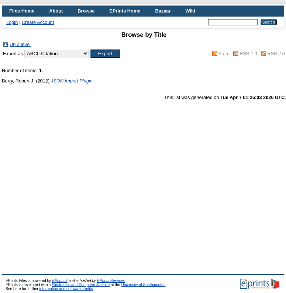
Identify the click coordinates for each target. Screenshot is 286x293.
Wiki (190, 11)
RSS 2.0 (276, 53)
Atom (224, 53)
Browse (85, 11)
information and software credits (66, 289)
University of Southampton (143, 285)
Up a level (20, 44)
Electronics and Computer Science (81, 285)
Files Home (21, 11)
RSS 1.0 (248, 53)
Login (12, 22)
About (56, 11)
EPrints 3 (60, 281)
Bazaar (162, 11)
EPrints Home (124, 11)
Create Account (38, 22)
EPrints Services (111, 281)
